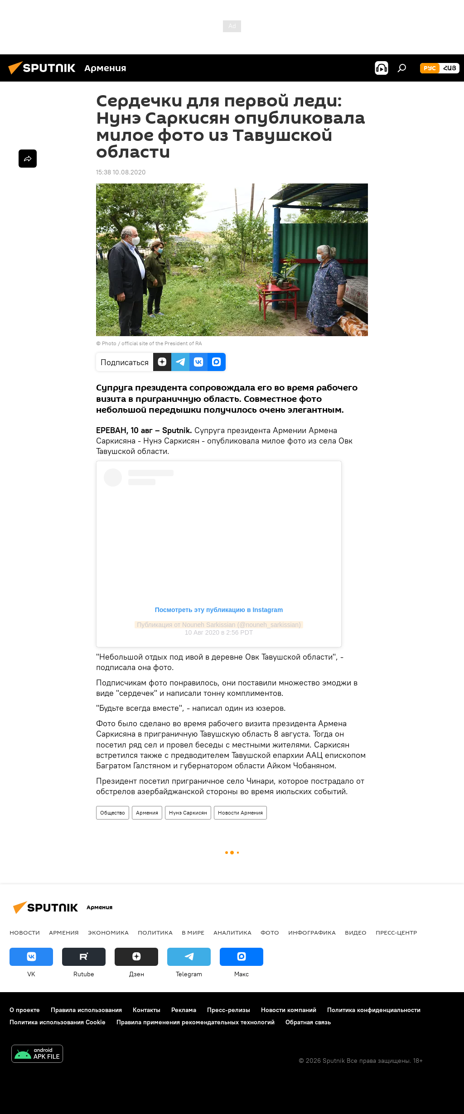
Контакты (146, 1010)
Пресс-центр (396, 932)
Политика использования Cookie (58, 1022)
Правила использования (86, 1010)
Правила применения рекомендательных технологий (195, 1022)
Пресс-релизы (228, 1010)
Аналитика (232, 932)
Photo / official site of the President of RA (152, 343)
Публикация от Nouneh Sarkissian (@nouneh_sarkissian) (219, 624)
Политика (155, 932)
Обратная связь (308, 1022)
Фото (270, 932)
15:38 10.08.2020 (121, 172)
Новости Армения (240, 812)
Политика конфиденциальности (373, 1010)
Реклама (183, 1010)
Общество (112, 812)
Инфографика (312, 932)
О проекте (25, 1010)
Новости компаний (288, 1010)
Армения (147, 812)
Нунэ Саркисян (188, 812)
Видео (356, 932)
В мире (193, 932)
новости (25, 932)
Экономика (108, 932)
